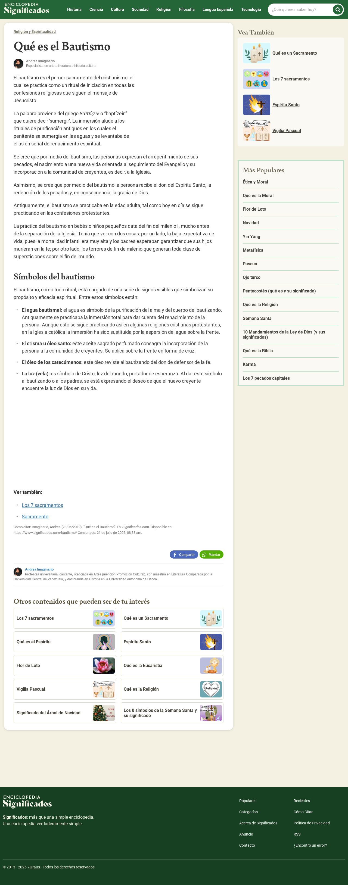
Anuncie (246, 834)
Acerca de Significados (258, 823)
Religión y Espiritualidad (35, 31)
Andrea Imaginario (39, 569)
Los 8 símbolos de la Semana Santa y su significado (173, 713)
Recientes (302, 801)
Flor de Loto (66, 665)
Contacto (247, 845)
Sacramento (35, 516)
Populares (247, 801)
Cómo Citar (303, 812)
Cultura (117, 9)
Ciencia (96, 9)
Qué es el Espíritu (66, 642)
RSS (297, 834)
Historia (74, 9)
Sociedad (140, 9)
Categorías (248, 812)
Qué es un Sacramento (173, 618)
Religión (163, 9)
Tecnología (251, 9)
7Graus (33, 867)
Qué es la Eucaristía (173, 665)
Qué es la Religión (173, 689)
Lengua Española (218, 9)
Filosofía (187, 9)
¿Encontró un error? (310, 845)
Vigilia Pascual (66, 689)
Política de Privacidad (312, 823)
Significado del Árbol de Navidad (66, 713)
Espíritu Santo (173, 642)
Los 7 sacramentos (42, 505)
